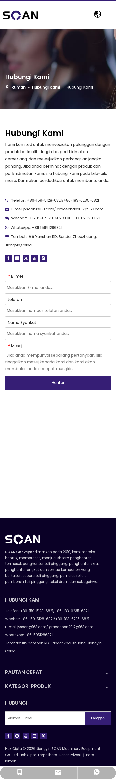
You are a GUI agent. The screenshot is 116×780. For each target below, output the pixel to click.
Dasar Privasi (70, 754)
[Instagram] (43, 258)
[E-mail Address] (43, 718)
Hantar (58, 382)
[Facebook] (8, 258)
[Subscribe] (98, 718)
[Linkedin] (17, 258)
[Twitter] (26, 258)
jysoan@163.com (38, 209)
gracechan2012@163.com (80, 209)
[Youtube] (34, 258)
